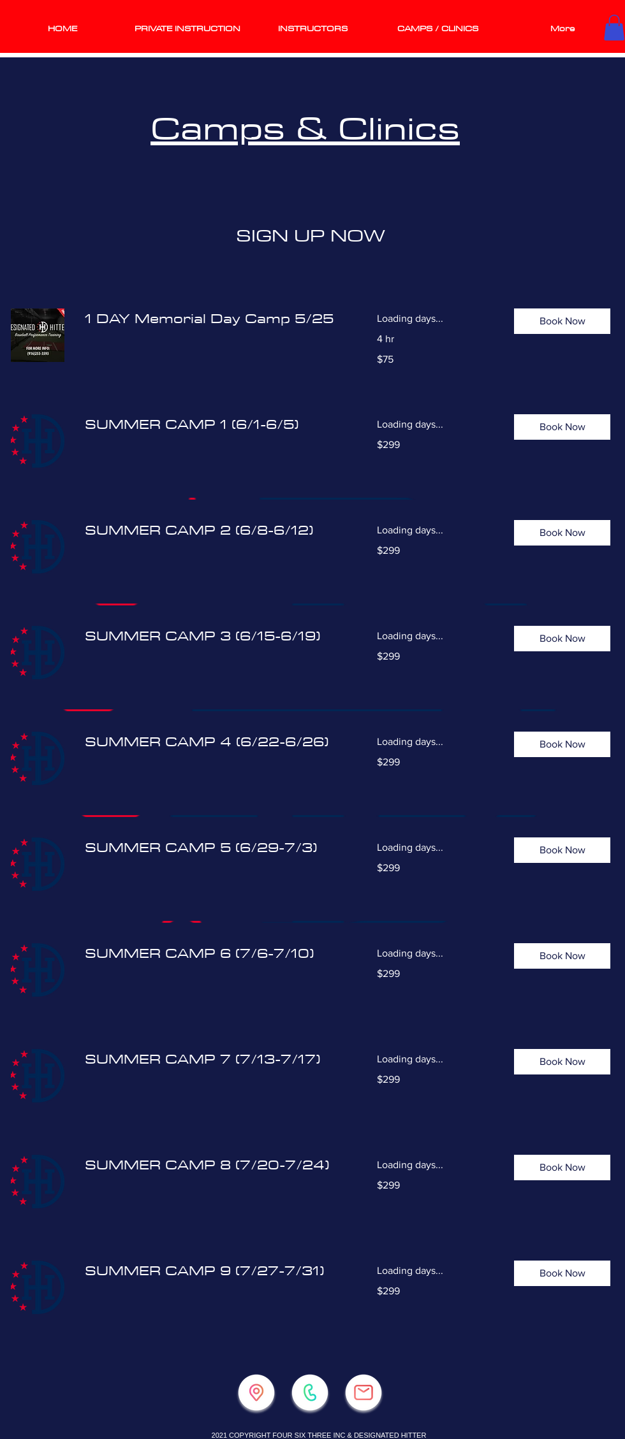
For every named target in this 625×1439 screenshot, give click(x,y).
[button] (614, 28)
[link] (215, 318)
